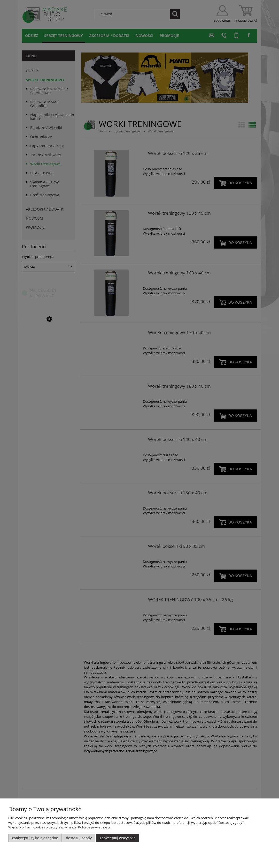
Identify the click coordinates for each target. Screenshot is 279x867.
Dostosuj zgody (79, 838)
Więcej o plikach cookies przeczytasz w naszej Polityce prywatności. (59, 827)
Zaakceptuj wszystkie (118, 838)
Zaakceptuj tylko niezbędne (35, 838)
